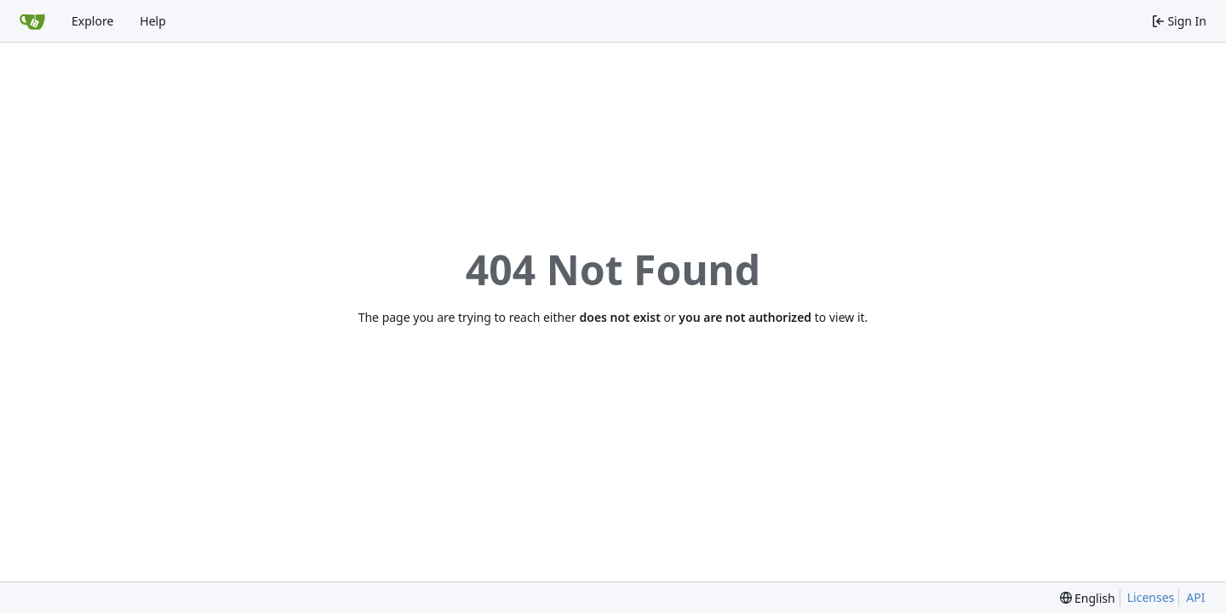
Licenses (1151, 597)
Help (153, 21)
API (1195, 597)
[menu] (1087, 598)
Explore (92, 21)
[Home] (32, 21)
